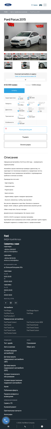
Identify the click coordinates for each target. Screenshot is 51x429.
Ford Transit (7, 325)
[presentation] (6, 37)
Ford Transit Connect (10, 322)
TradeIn (25, 137)
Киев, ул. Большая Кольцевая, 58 (25, 76)
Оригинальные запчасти (12, 411)
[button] (34, 5)
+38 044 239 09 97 (10, 249)
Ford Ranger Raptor (33, 310)
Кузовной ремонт (10, 407)
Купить (14, 90)
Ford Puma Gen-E (9, 316)
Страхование (31, 343)
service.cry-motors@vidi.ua (11, 260)
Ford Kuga (30, 313)
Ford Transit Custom (33, 330)
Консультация (25, 130)
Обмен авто (31, 347)
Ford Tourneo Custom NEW (35, 322)
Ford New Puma (9, 313)
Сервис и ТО (8, 403)
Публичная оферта (11, 390)
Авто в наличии (9, 347)
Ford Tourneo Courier (10, 333)
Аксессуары (25, 145)
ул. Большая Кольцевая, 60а (13, 267)
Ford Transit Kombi (32, 325)
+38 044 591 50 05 (10, 258)
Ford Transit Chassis (33, 328)
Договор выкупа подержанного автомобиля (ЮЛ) (13, 367)
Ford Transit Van (9, 328)
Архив (6, 387)
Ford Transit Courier (10, 330)
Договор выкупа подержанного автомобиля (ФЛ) (13, 359)
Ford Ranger (7, 310)
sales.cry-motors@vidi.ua (10, 251)
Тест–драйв (8, 343)
